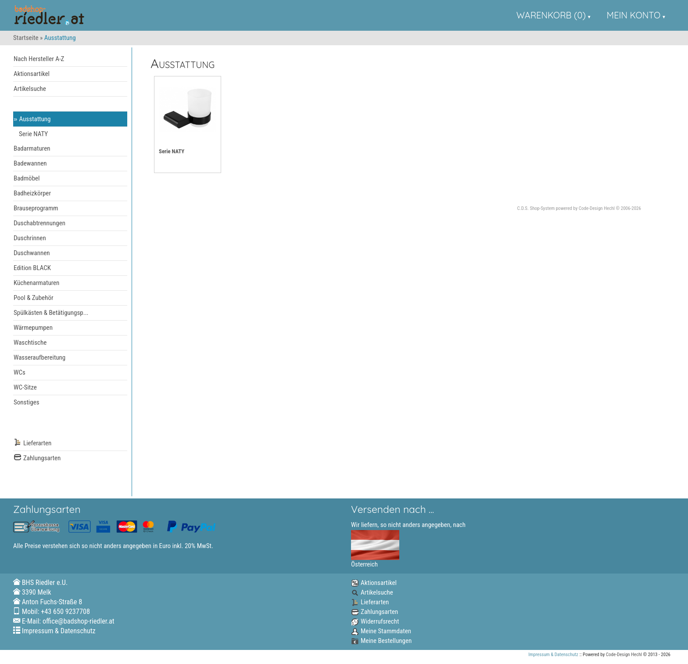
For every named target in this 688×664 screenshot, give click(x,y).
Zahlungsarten (37, 458)
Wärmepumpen (33, 328)
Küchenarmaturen (36, 283)
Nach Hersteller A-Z (39, 59)
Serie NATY (33, 134)
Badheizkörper (32, 193)
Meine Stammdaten (381, 631)
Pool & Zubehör (34, 298)
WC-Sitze (25, 387)
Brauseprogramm (36, 208)
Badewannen (30, 163)
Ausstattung (35, 119)
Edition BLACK (32, 268)
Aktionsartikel (32, 74)
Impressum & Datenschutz (59, 631)
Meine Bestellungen (381, 641)
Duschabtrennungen (39, 223)
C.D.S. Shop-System (536, 208)
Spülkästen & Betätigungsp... (51, 313)
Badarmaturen (32, 148)
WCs (19, 372)
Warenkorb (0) (551, 15)
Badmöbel (27, 178)
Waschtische (30, 342)
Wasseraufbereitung (39, 357)
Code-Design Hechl (597, 208)
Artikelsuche (30, 89)
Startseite (26, 38)
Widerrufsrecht (375, 621)
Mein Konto (634, 15)
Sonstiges (26, 402)
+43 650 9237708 (65, 611)
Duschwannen (32, 253)
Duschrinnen (30, 238)
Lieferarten (32, 443)
